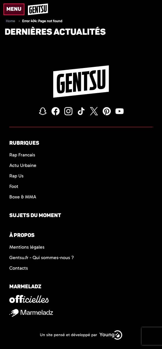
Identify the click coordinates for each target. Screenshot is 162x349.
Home (10, 21)
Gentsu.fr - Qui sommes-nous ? (41, 257)
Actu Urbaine (22, 165)
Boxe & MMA (22, 197)
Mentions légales (26, 247)
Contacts (18, 268)
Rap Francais (22, 155)
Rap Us (16, 176)
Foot (13, 186)
